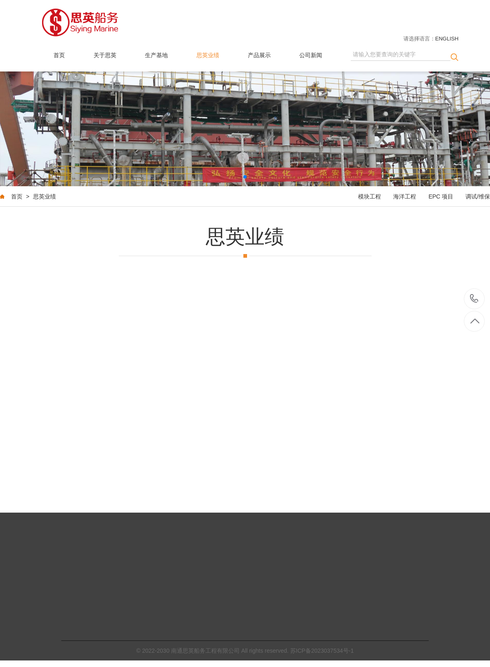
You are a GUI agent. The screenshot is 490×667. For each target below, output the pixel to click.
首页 (59, 55)
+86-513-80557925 (474, 299)
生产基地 (156, 55)
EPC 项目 (440, 197)
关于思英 (105, 55)
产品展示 (259, 55)
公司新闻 (310, 55)
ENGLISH (447, 39)
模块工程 (369, 197)
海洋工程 (404, 197)
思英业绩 (207, 55)
